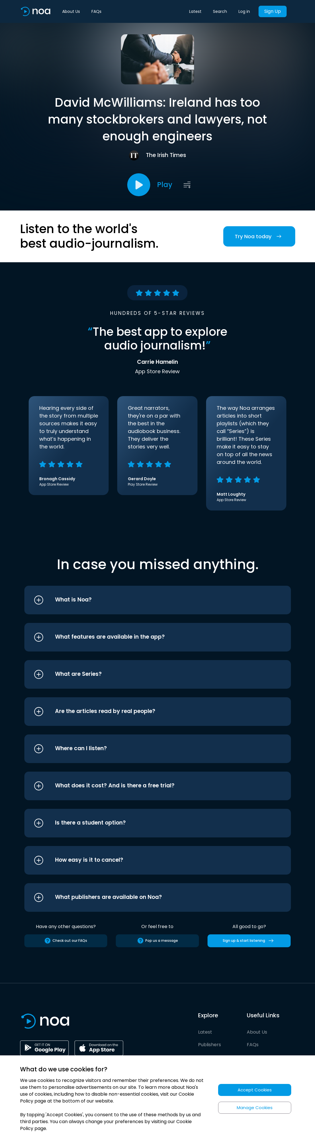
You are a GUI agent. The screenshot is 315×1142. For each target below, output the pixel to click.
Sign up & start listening (249, 940)
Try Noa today (259, 236)
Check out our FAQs (65, 940)
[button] (147, 600)
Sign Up (272, 11)
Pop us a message (157, 940)
